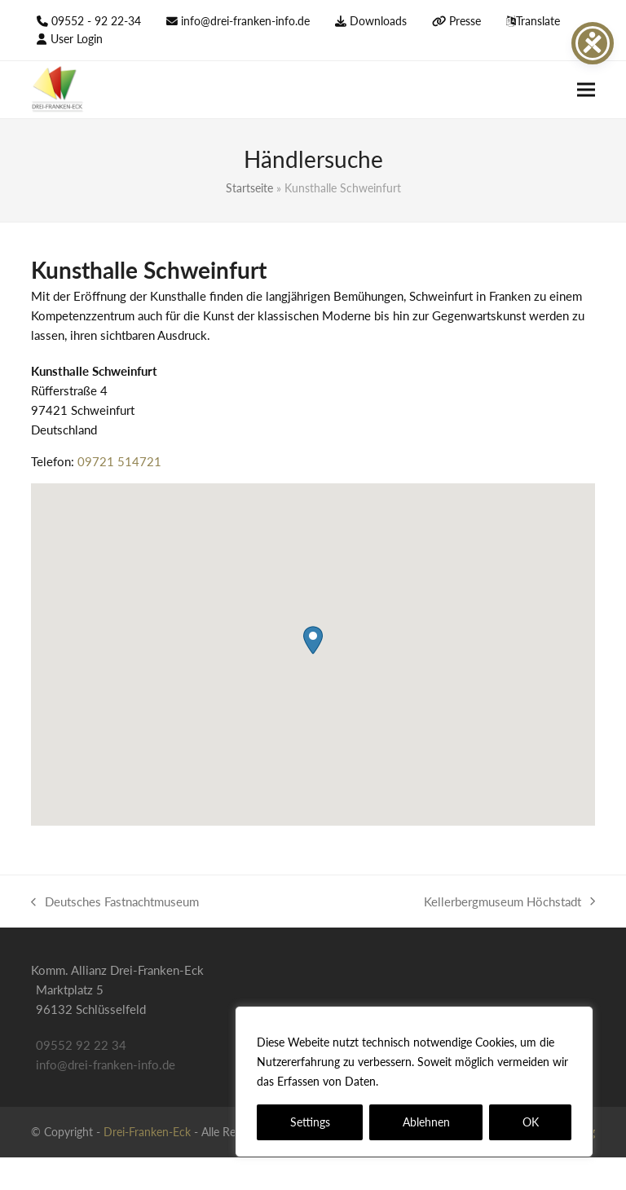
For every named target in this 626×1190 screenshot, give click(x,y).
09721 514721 (119, 461)
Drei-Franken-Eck (147, 1132)
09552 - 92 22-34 (96, 21)
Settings (310, 1122)
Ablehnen (426, 1122)
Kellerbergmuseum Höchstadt (509, 902)
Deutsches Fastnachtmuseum (115, 902)
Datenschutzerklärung (441, 1081)
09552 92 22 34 (81, 1045)
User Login (77, 39)
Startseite (249, 188)
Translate (538, 21)
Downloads (378, 21)
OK (530, 1122)
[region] (414, 1081)
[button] (586, 90)
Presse (465, 21)
